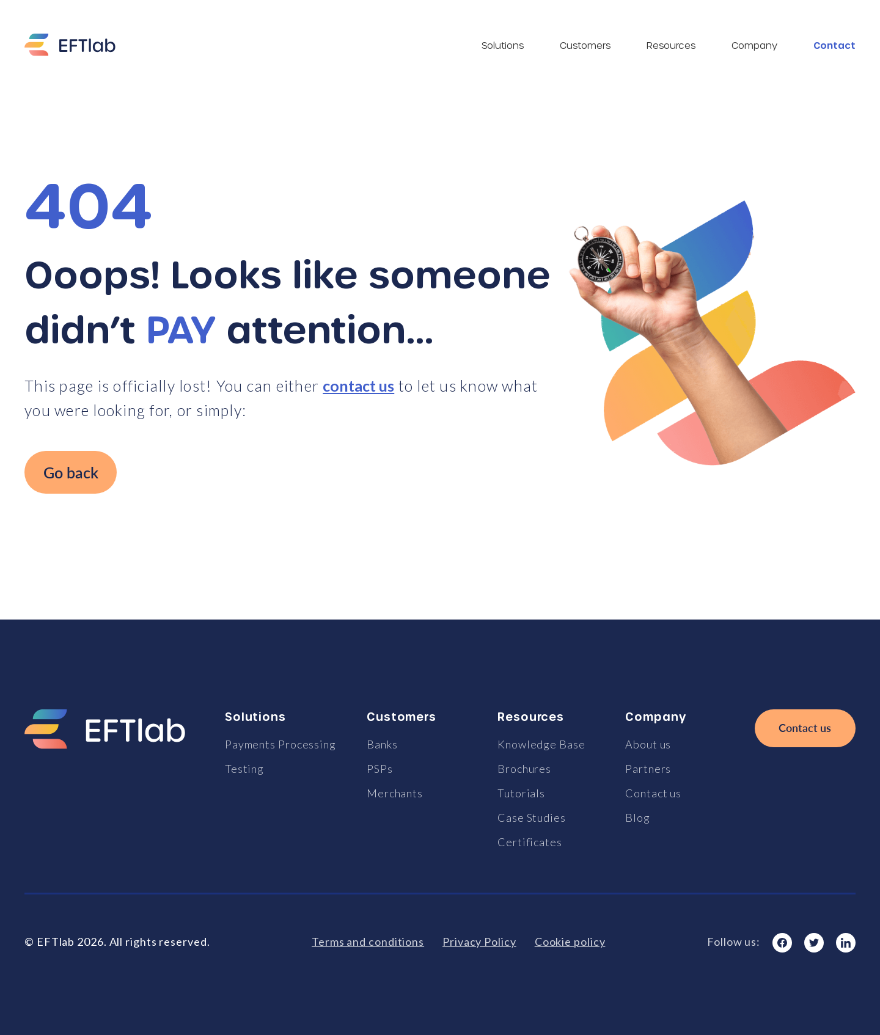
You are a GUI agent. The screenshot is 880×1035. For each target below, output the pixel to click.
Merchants (395, 793)
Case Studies (531, 817)
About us (648, 744)
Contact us (653, 793)
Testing (244, 768)
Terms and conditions (368, 941)
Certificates (529, 842)
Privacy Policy (479, 941)
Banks (382, 744)
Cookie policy (570, 941)
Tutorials (521, 793)
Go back (70, 472)
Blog (637, 817)
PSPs (380, 768)
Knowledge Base (541, 744)
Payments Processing (280, 744)
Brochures (524, 768)
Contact (834, 45)
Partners (648, 768)
